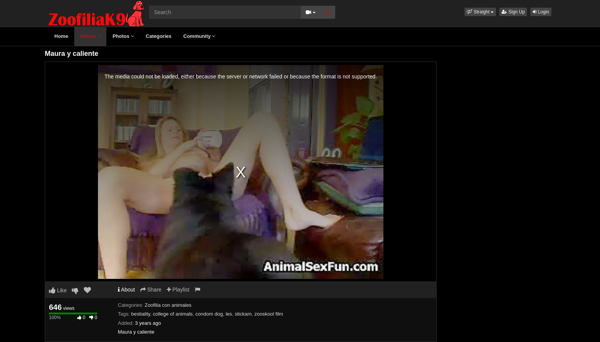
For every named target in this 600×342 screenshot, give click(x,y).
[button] (480, 12)
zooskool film (268, 314)
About (126, 290)
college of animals (173, 314)
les (229, 314)
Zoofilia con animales (168, 305)
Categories (158, 36)
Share (150, 290)
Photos (123, 36)
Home (61, 36)
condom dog (209, 314)
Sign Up (513, 12)
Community (199, 36)
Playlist (178, 290)
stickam (243, 314)
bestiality (140, 314)
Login (541, 12)
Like (58, 290)
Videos (90, 36)
